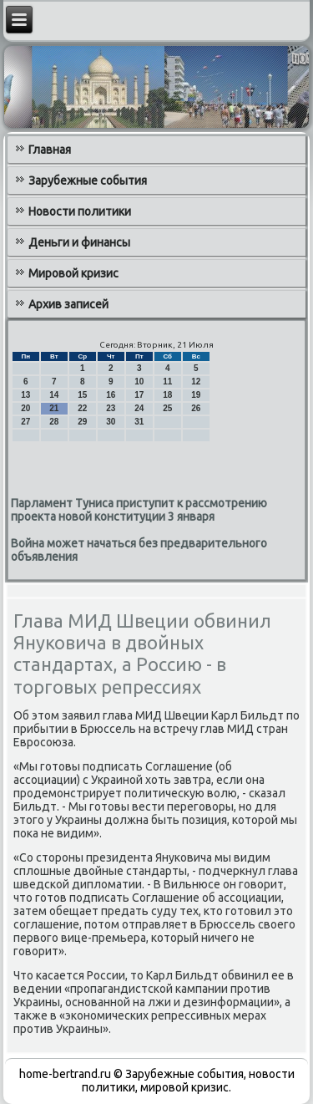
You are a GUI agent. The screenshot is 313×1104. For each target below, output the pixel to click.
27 (25, 421)
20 (25, 408)
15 (82, 394)
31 (139, 421)
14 (53, 394)
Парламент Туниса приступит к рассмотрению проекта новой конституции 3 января (139, 509)
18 (167, 394)
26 (195, 408)
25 (167, 408)
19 (195, 394)
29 (82, 421)
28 (53, 421)
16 (110, 394)
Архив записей (68, 304)
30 (110, 421)
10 (139, 381)
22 (82, 408)
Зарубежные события (87, 180)
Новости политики (79, 211)
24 (139, 408)
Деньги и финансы (79, 242)
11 (167, 381)
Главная (49, 149)
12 (195, 381)
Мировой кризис (73, 273)
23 (110, 408)
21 (53, 408)
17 (139, 394)
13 (25, 394)
